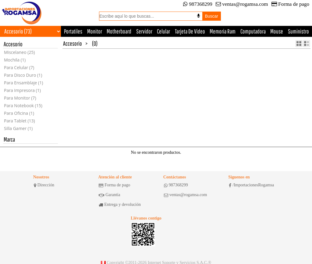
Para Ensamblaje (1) (23, 83)
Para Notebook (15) (23, 105)
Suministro (298, 31)
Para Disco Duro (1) (23, 75)
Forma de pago (290, 4)
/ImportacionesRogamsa (251, 185)
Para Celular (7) (19, 67)
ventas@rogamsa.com (242, 4)
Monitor (94, 31)
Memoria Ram (223, 31)
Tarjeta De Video (190, 31)
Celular (163, 31)
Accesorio (72, 43)
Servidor (144, 31)
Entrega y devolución (120, 204)
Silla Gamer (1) (18, 128)
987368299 (197, 4)
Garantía (109, 194)
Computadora (253, 31)
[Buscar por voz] (198, 16)
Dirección (44, 185)
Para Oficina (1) (19, 113)
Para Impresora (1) (22, 90)
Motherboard (119, 31)
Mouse (276, 31)
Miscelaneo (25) (19, 52)
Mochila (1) (15, 60)
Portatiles (73, 31)
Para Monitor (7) (20, 98)
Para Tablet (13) (19, 121)
